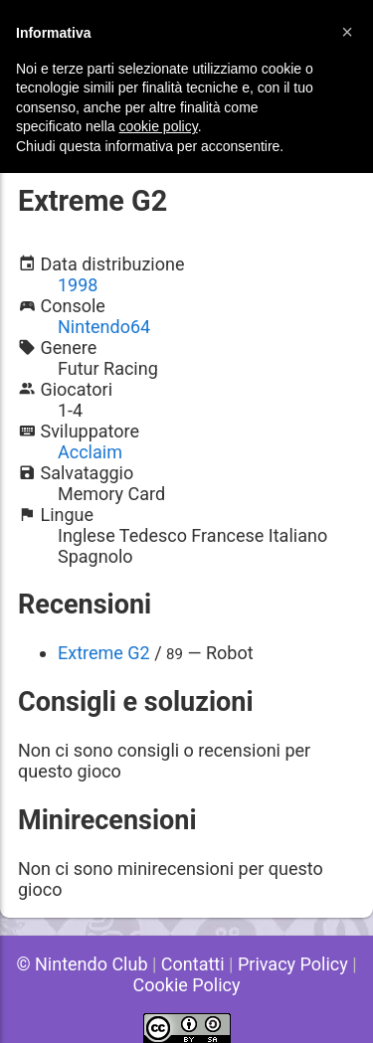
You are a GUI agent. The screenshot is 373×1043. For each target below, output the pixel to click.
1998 (77, 284)
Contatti (193, 964)
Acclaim (90, 451)
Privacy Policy (293, 964)
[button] (347, 32)
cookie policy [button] (158, 126)
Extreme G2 (104, 652)
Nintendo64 (104, 326)
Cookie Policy (187, 984)
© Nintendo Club (81, 964)
